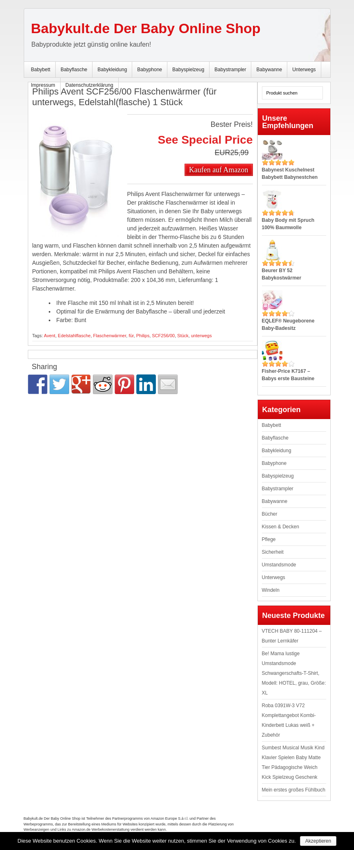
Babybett (40, 69)
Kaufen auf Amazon (218, 170)
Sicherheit (273, 552)
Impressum (43, 85)
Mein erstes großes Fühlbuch (293, 790)
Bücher (269, 514)
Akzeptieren (318, 841)
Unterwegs (304, 69)
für (131, 335)
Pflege (269, 539)
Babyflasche (74, 69)
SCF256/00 (163, 335)
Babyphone (149, 69)
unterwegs (201, 335)
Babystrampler (230, 69)
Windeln (271, 590)
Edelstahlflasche (74, 335)
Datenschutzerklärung (89, 85)
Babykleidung (112, 69)
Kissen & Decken (280, 527)
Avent (49, 335)
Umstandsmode (279, 565)
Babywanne (269, 69)
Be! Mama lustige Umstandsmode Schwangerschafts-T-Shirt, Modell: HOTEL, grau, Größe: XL (294, 673)
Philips (142, 335)
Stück (183, 335)
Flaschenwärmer (109, 335)
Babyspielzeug (188, 69)
